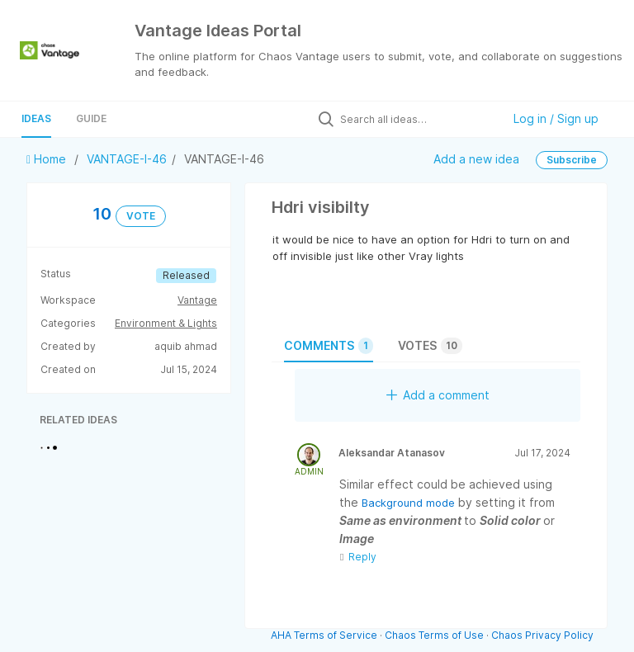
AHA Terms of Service (325, 635)
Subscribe (571, 160)
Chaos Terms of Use (434, 635)
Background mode (410, 502)
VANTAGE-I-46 (127, 159)
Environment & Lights (166, 323)
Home (47, 159)
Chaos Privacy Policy (542, 635)
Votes (430, 346)
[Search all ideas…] (417, 119)
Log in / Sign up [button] (556, 118)
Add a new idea (476, 158)
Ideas (36, 118)
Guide (91, 118)
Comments (328, 346)
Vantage (197, 300)
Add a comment (438, 395)
